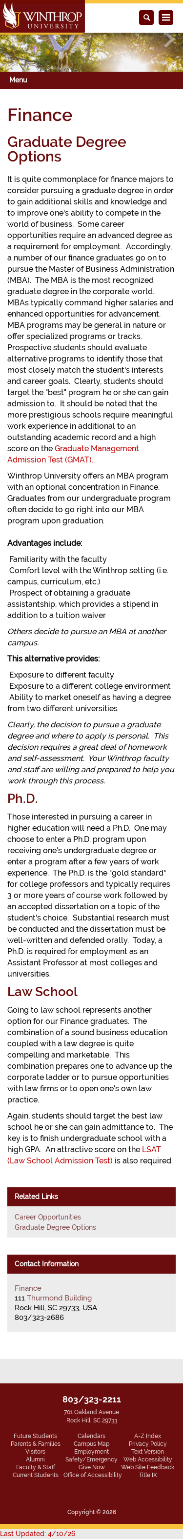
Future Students (35, 1436)
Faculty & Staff (35, 1467)
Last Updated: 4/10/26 (37, 1534)
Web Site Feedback (147, 1467)
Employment (91, 1451)
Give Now (92, 1467)
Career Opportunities (48, 1217)
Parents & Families (36, 1443)
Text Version (147, 1451)
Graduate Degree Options (55, 1227)
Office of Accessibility (92, 1475)
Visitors (35, 1451)
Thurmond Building (59, 1298)
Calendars (91, 1436)
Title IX (148, 1475)
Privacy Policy (148, 1443)
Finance (28, 1288)
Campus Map (91, 1443)
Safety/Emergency (91, 1459)
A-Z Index (147, 1436)
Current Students (36, 1475)
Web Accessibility (147, 1459)
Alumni (35, 1459)
